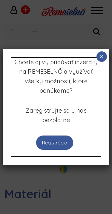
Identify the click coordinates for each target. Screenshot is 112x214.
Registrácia (54, 143)
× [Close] (101, 56)
